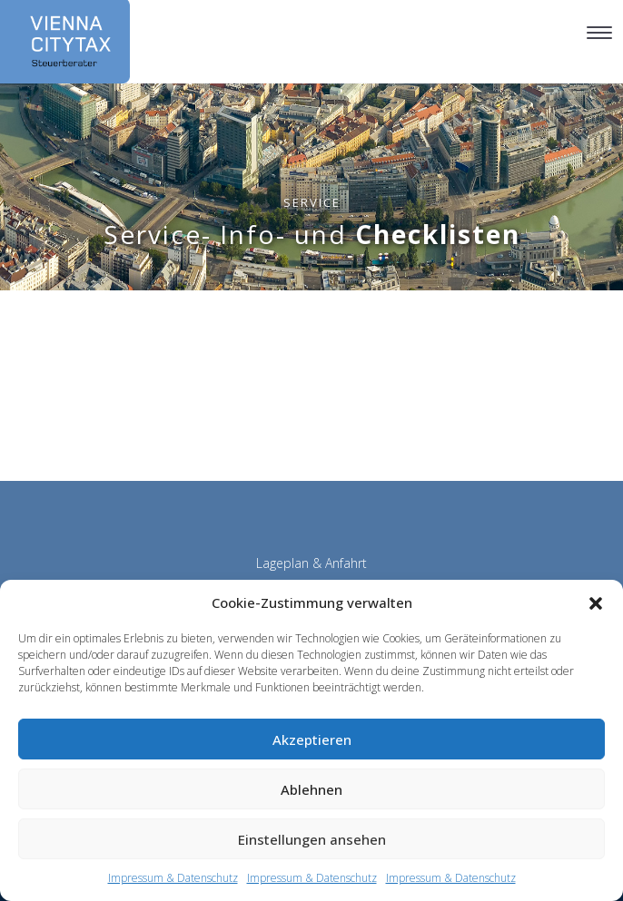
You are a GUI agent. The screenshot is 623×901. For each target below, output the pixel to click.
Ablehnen (311, 789)
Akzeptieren (311, 739)
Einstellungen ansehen (312, 839)
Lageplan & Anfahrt (311, 563)
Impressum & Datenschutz (173, 878)
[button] (596, 603)
